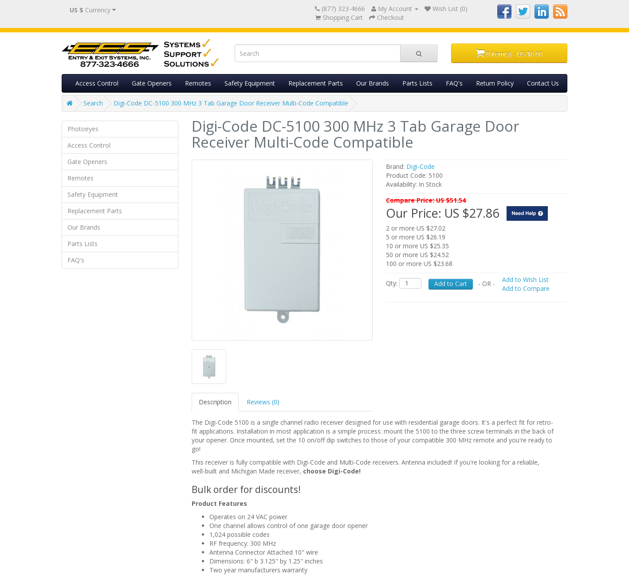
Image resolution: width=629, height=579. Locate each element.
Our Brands (372, 83)
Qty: (391, 283)
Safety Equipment (249, 83)
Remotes (198, 83)
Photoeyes (82, 129)
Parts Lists (417, 83)
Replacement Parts (315, 83)
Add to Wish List (525, 279)
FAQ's (454, 83)
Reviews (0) (263, 402)
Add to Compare (526, 288)
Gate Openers (152, 83)
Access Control (96, 83)
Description (215, 402)
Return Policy (495, 83)
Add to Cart (450, 283)
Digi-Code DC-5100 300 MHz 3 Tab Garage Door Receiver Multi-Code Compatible (231, 103)
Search (93, 103)
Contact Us (543, 83)
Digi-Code (420, 166)
